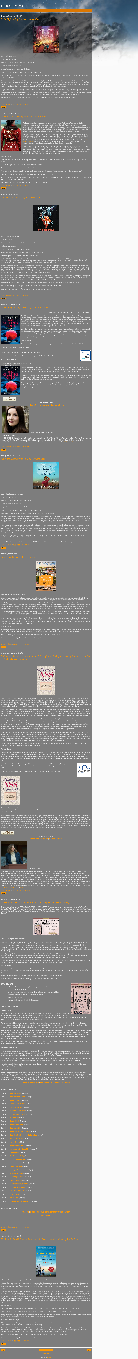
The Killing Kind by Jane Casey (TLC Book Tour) (24, 307)
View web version (46, 1354)
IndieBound (34, 839)
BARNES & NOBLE (37, 1212)
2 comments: (25, 446)
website (6, 887)
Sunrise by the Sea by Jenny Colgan (18, 557)
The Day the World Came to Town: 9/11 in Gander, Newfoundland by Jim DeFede (39, 1239)
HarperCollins (35, 405)
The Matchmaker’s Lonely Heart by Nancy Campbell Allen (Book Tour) (35, 902)
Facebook (75, 442)
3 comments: (25, 644)
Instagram (13, 887)
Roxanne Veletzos (11, 497)
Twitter (66, 442)
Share (3, 107)
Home (46, 1350)
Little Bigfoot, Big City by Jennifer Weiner (21, 19)
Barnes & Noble (57, 405)
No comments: (26, 545)
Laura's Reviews (12, 5)
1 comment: (26, 104)
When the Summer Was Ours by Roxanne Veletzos (25, 458)
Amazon (45, 405)
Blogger (49, 1357)
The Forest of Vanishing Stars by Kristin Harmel (23, 116)
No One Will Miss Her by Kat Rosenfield (20, 197)
